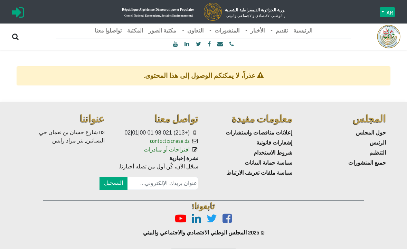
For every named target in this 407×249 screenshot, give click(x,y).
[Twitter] (212, 219)
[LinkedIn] (196, 219)
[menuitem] (303, 31)
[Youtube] (180, 219)
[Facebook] (227, 219)
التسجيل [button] (113, 183)
